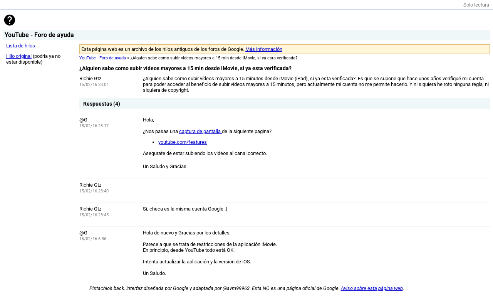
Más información (263, 49)
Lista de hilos (20, 46)
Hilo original (19, 56)
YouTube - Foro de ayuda (102, 58)
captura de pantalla (200, 131)
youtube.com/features (182, 142)
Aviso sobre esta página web (372, 288)
